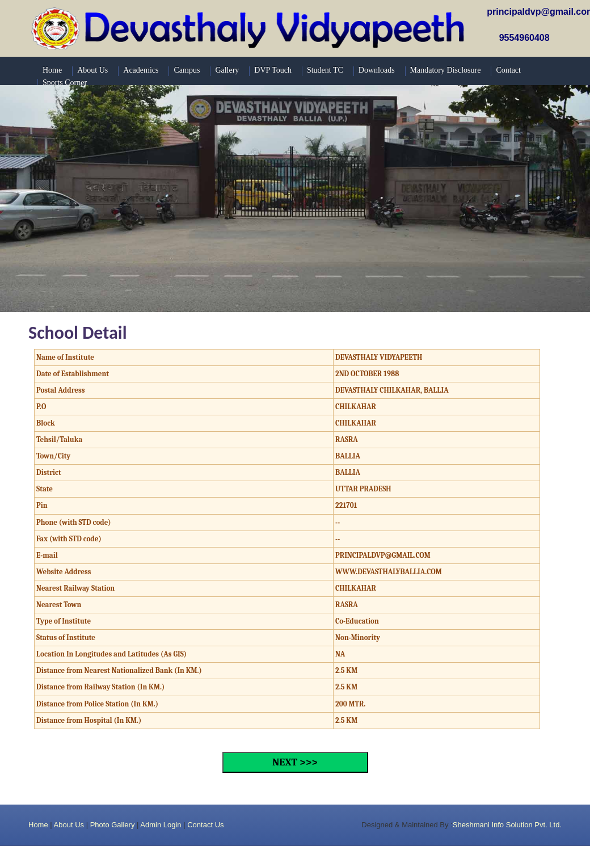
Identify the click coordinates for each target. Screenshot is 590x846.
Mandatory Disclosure (445, 70)
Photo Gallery (112, 824)
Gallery (227, 70)
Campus (187, 70)
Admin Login (160, 824)
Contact (508, 70)
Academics (140, 70)
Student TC (325, 70)
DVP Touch (273, 70)
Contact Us (205, 824)
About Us (69, 824)
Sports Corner (65, 82)
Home (38, 824)
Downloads (377, 70)
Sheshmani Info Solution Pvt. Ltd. (507, 824)
